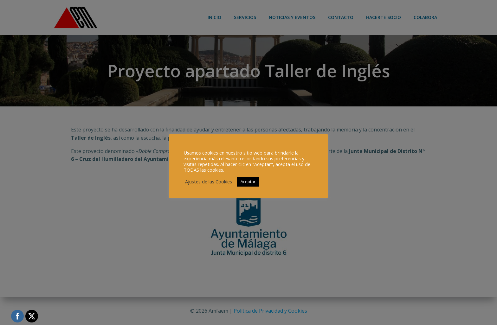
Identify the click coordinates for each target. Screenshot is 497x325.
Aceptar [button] (248, 181)
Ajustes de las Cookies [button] (208, 181)
